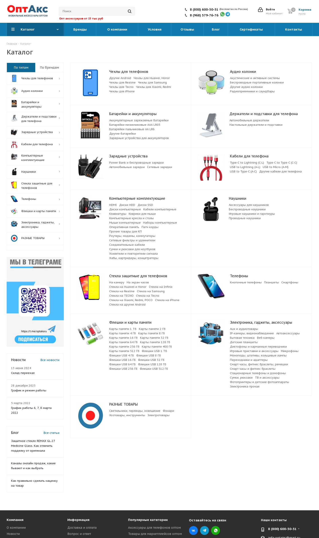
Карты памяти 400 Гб (157, 346)
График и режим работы (28, 390)
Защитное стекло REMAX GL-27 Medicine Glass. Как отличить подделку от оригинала (33, 446)
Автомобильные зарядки (127, 167)
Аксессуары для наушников (249, 205)
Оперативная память (124, 227)
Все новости (49, 360)
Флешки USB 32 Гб (151, 360)
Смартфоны (289, 282)
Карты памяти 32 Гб (154, 338)
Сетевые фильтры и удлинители (132, 240)
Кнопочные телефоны (246, 282)
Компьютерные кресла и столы (131, 218)
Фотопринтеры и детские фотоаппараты (259, 382)
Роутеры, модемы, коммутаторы (132, 236)
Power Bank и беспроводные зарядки (136, 162)
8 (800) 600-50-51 (204, 9)
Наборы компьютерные (160, 222)
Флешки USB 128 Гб (152, 364)
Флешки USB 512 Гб (154, 369)
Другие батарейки (122, 133)
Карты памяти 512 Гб (124, 351)
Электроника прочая (244, 386)
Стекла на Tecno (147, 296)
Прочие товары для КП (125, 231)
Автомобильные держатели (249, 120)
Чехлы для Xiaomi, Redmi (153, 87)
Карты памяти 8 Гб (151, 333)
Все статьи (51, 433)
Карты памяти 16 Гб (123, 338)
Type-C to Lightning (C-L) (247, 162)
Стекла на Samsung (151, 291)
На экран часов (138, 282)
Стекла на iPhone (167, 300)
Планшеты (271, 282)
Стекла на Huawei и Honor (127, 287)
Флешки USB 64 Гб (122, 364)
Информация (78, 520)
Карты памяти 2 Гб (152, 329)
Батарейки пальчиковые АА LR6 (132, 129)
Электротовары (158, 415)
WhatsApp (215, 530)
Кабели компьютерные (159, 209)
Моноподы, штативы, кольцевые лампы (258, 355)
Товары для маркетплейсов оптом (155, 534)
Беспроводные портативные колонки (257, 82)
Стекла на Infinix (161, 287)
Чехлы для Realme (122, 82)
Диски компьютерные (125, 209)
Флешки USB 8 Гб (148, 355)
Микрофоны (289, 351)
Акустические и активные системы (255, 78)
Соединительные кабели (127, 245)
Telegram (204, 530)
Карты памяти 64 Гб (123, 342)
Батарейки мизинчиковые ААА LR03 (134, 125)
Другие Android (120, 78)
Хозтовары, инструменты (127, 415)
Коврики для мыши (142, 214)
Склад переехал (23, 373)
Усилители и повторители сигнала (133, 253)
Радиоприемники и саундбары (252, 91)
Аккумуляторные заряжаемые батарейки (139, 120)
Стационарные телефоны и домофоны (258, 373)
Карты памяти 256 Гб (124, 346)
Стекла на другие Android (127, 304)
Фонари (168, 411)
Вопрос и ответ (79, 534)
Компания (15, 520)
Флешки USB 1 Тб (154, 351)
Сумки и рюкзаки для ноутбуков (132, 249)
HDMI (113, 205)
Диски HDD (127, 205)
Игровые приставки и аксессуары (254, 351)
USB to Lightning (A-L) (245, 167)
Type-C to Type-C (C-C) (281, 162)
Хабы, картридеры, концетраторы (133, 258)
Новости (13, 534)
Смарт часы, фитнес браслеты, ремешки (259, 364)
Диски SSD (145, 205)
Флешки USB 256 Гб (123, 369)
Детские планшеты (244, 342)
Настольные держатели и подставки (256, 125)
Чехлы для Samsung (152, 82)
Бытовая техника (242, 338)
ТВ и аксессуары (267, 377)
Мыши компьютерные (125, 222)
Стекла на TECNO (121, 296)
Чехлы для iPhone (122, 91)
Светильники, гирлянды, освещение (134, 411)
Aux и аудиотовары (244, 329)
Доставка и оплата (82, 528)
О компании (16, 528)
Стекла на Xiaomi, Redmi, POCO (131, 300)
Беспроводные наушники (247, 209)
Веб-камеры (265, 338)
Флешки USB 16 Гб (122, 360)
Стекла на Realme (121, 291)
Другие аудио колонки (246, 87)
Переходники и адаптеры (249, 360)
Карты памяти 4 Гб (122, 333)
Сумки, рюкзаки (241, 377)
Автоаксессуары (288, 333)
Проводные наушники (245, 218)
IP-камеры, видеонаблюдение (252, 333)
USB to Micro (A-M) (275, 167)
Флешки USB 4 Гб (121, 355)
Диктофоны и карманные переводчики (258, 346)
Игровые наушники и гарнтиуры (252, 214)
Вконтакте (193, 530)
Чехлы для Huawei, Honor (152, 78)
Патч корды (150, 227)
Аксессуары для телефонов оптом (154, 528)
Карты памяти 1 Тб (122, 329)
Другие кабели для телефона (280, 171)
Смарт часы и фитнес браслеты (252, 369)
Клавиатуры (117, 214)
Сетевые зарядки (159, 167)
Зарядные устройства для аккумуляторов (139, 138)
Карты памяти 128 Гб (155, 342)
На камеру (116, 282)
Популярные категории (148, 520)
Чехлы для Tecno (121, 87)
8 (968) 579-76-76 (204, 15)
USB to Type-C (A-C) (243, 171)
